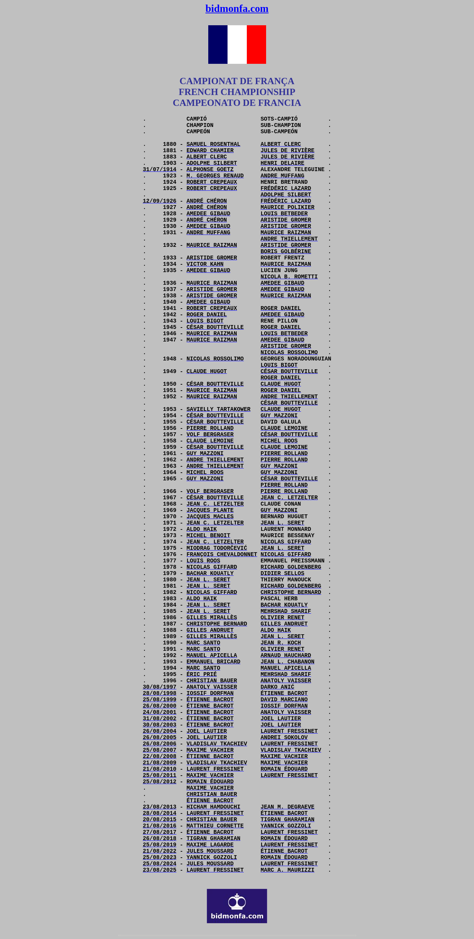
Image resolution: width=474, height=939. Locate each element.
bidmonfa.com (237, 8)
